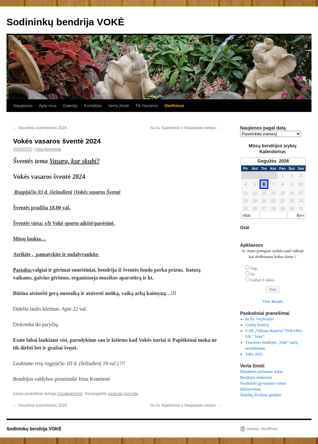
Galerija (70, 105)
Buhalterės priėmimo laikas (261, 371)
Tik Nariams (146, 105)
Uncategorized (69, 393)
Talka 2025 (254, 354)
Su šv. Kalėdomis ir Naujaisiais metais (185, 128)
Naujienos (23, 105)
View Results (272, 301)
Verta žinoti (118, 105)
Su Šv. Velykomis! (259, 319)
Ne (253, 274)
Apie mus (47, 105)
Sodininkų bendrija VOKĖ (65, 22)
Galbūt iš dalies (263, 280)
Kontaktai (93, 105)
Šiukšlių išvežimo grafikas (260, 395)
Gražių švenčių (257, 325)
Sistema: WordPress (262, 428)
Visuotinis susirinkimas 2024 (40, 128)
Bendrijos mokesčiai (256, 377)
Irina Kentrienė (48, 149)
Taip (253, 268)
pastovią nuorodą (123, 393)
